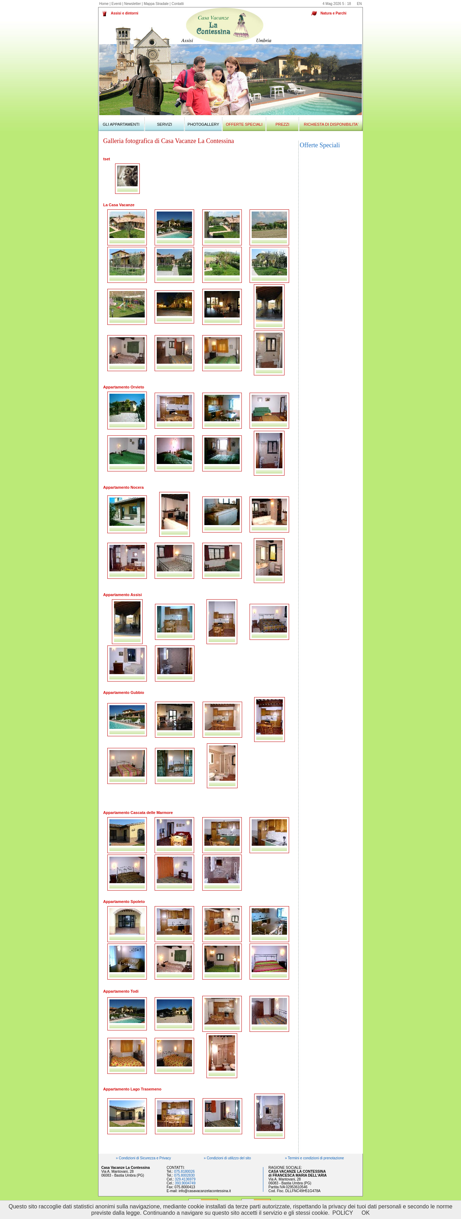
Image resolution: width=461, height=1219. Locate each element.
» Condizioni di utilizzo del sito (227, 1158)
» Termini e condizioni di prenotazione (314, 1158)
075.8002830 (184, 1175)
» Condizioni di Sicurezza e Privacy (143, 1158)
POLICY (343, 1213)
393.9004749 (185, 1183)
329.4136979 (185, 1179)
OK (365, 1213)
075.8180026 (184, 1171)
